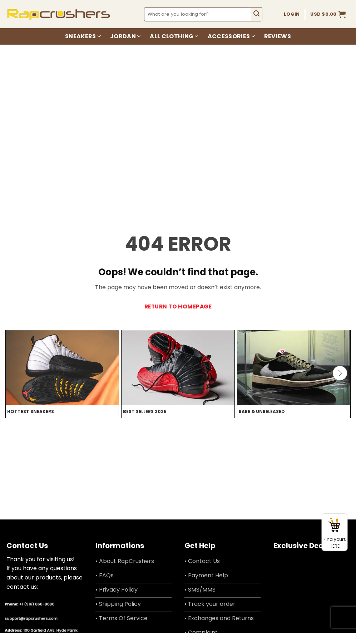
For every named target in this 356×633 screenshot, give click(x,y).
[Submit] (256, 14)
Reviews (277, 36)
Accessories (231, 36)
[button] (328, 14)
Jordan (125, 36)
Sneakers (83, 36)
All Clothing (174, 36)
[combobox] (197, 14)
